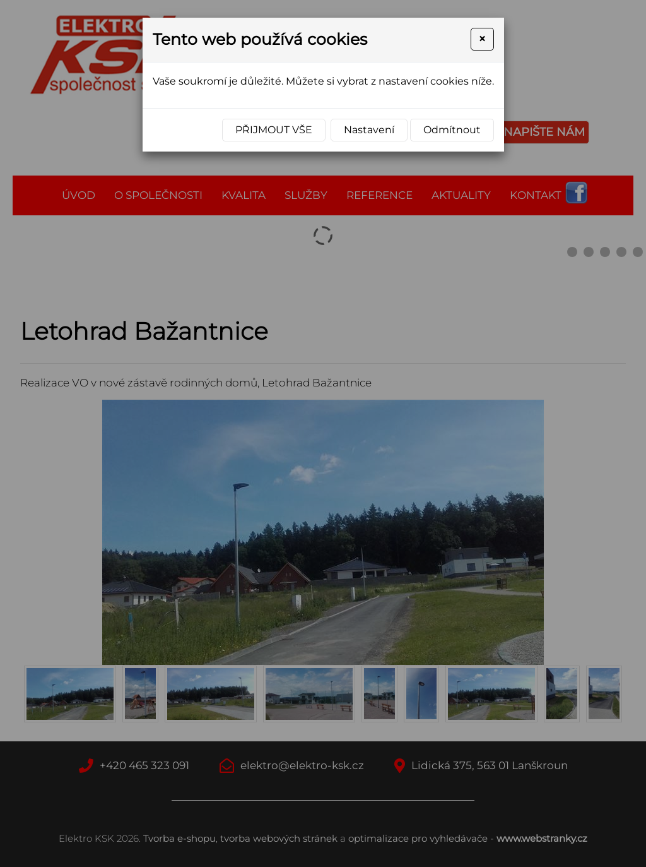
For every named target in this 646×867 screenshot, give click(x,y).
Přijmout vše (273, 130)
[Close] (482, 39)
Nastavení (369, 130)
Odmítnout (452, 130)
